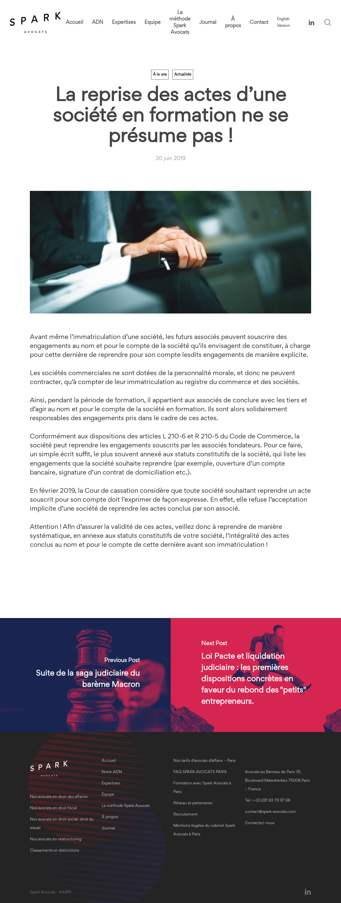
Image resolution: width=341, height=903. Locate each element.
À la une (160, 74)
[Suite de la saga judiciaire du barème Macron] (85, 675)
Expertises (111, 783)
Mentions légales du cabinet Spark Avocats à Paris (204, 830)
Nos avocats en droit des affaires (59, 797)
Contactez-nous (259, 823)
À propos (110, 817)
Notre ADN (112, 772)
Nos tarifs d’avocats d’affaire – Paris (204, 761)
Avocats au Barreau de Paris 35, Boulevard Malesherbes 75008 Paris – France (277, 780)
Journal (108, 828)
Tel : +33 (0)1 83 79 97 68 (267, 801)
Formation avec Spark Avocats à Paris (202, 788)
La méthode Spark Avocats (126, 806)
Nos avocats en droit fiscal (53, 808)
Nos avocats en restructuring (55, 839)
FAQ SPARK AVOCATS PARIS (200, 772)
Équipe (108, 795)
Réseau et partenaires (192, 803)
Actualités (182, 74)
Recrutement (185, 815)
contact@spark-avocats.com (270, 812)
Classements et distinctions (54, 851)
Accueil (109, 761)
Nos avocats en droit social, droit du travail (62, 824)
